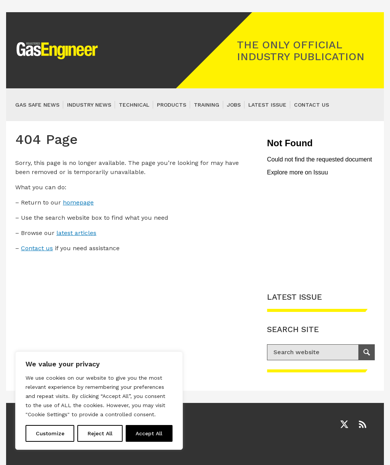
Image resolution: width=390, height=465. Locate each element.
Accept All (149, 433)
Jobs (234, 105)
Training (206, 105)
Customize (50, 433)
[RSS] (362, 424)
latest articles (76, 232)
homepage (78, 202)
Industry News (89, 105)
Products (171, 105)
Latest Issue (267, 105)
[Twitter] (344, 424)
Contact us (311, 105)
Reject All (100, 433)
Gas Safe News (37, 105)
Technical (134, 105)
